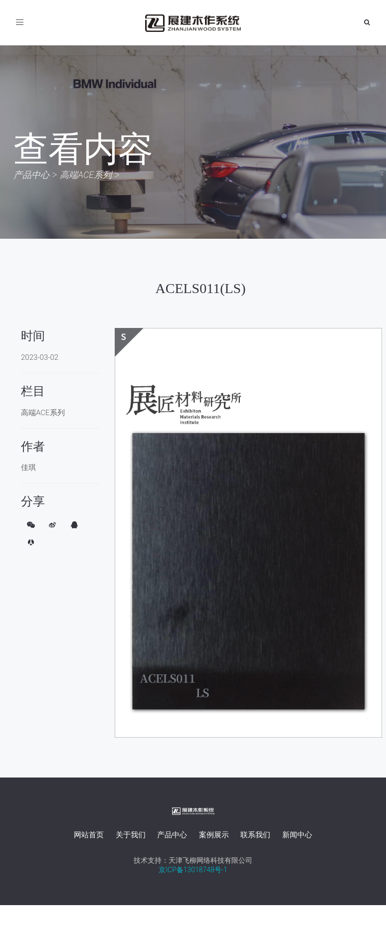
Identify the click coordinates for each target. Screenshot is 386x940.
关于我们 (131, 834)
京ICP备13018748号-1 (193, 870)
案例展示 (214, 834)
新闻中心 (297, 834)
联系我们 (255, 834)
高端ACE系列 (86, 174)
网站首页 (89, 834)
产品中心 (31, 174)
